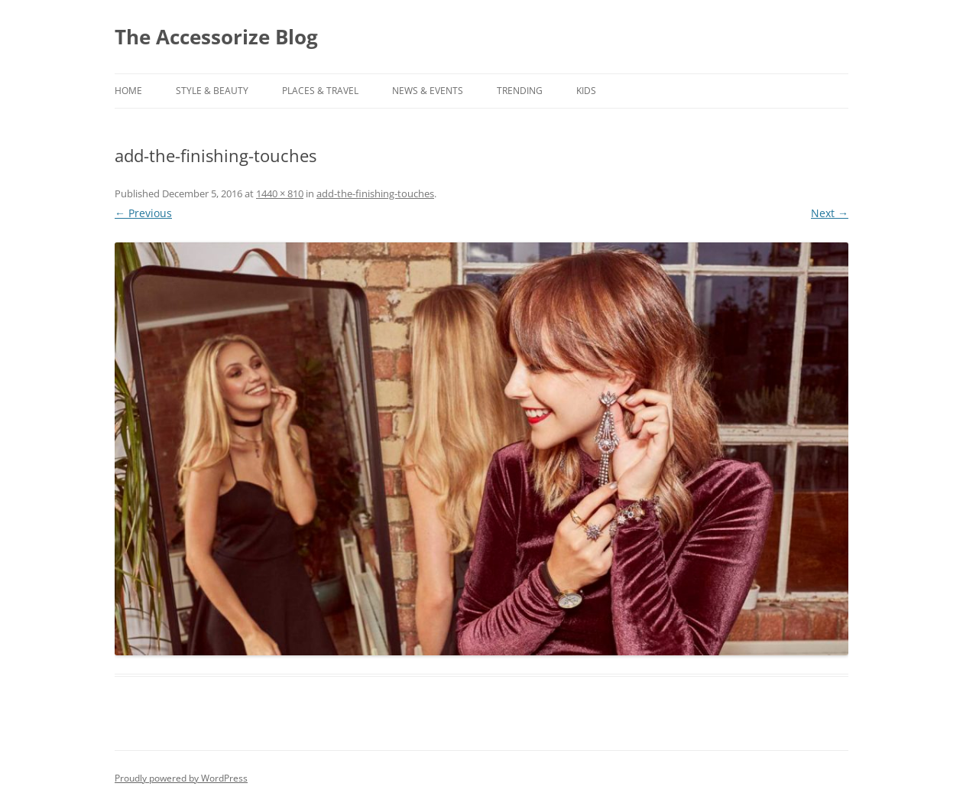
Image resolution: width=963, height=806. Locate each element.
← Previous (143, 213)
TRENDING (520, 90)
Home (128, 90)
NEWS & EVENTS (427, 90)
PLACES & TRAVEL (320, 90)
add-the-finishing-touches (375, 193)
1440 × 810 (279, 193)
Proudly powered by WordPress (181, 778)
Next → (829, 213)
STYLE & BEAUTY (212, 90)
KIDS (586, 90)
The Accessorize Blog (216, 36)
